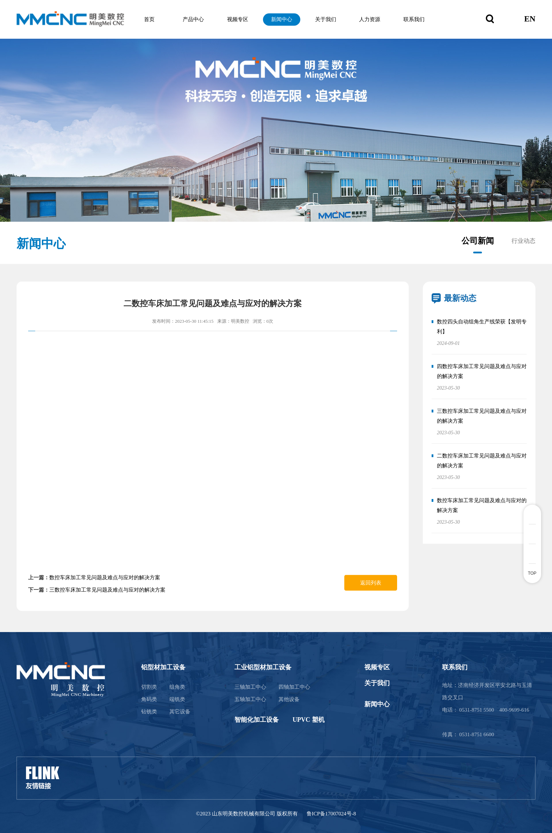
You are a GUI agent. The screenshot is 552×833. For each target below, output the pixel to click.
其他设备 (289, 699)
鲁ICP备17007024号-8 (331, 813)
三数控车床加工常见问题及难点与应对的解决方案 (107, 590)
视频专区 (242, 19)
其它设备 (179, 711)
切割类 (149, 687)
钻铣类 (149, 711)
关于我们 (327, 19)
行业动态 (523, 241)
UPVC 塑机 (309, 719)
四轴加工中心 (294, 687)
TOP (532, 573)
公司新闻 (478, 240)
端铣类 (177, 699)
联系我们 (411, 19)
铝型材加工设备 (163, 667)
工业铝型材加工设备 (262, 667)
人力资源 (369, 19)
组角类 (177, 687)
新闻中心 (284, 19)
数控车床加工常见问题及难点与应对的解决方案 (104, 577)
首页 (157, 19)
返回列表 (370, 583)
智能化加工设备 (256, 719)
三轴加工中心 (250, 687)
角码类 (149, 699)
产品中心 (200, 19)
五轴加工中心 (250, 699)
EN (529, 19)
